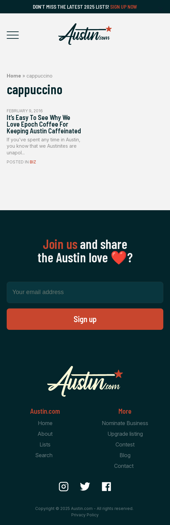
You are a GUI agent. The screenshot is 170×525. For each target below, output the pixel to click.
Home (14, 76)
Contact (124, 466)
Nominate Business (125, 423)
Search (44, 455)
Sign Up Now (123, 7)
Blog (125, 455)
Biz (33, 161)
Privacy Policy (85, 514)
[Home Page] (85, 34)
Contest (125, 444)
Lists (45, 444)
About (45, 433)
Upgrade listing (125, 433)
